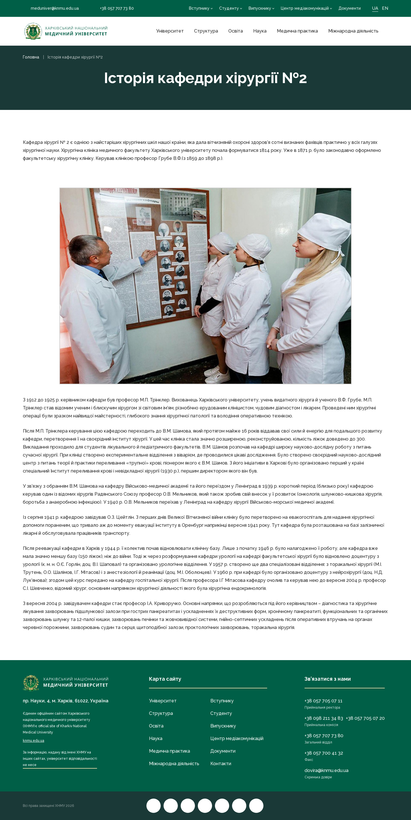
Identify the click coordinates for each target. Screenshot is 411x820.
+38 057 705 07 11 (323, 701)
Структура (206, 31)
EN (385, 8)
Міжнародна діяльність (353, 31)
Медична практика (297, 31)
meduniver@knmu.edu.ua (51, 8)
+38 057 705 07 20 (365, 718)
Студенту (229, 8)
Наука (260, 31)
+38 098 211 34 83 (324, 718)
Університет (170, 31)
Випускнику (260, 8)
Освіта (235, 31)
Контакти (220, 763)
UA (375, 8)
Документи (350, 8)
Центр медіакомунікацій (305, 8)
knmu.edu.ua (33, 741)
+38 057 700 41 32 (324, 753)
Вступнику (199, 8)
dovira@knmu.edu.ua (326, 770)
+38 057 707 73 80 (113, 8)
